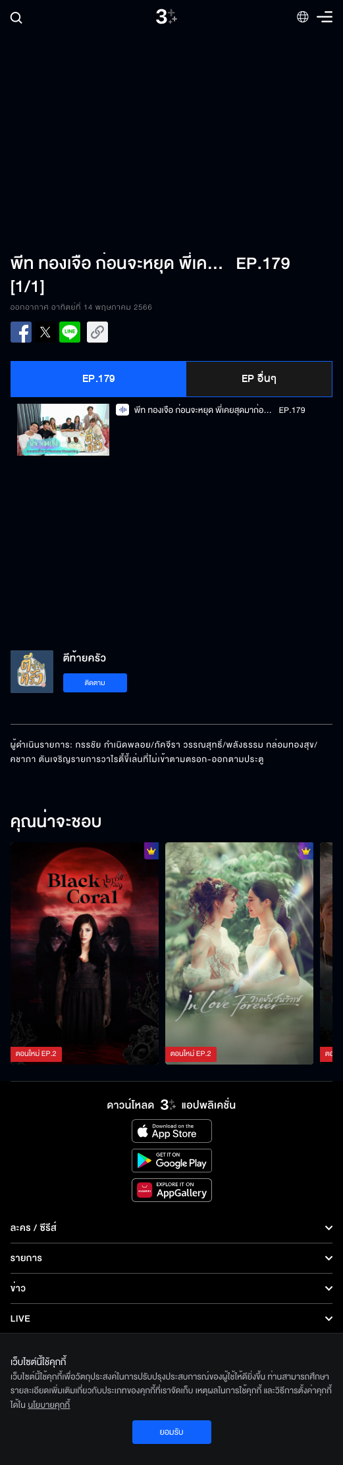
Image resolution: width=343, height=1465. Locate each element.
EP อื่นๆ (259, 378)
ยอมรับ (171, 1432)
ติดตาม (95, 682)
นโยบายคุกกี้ (49, 1405)
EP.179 (98, 378)
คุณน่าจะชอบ (56, 822)
